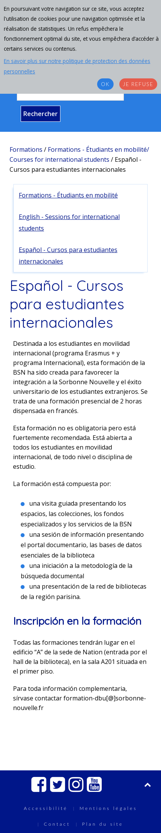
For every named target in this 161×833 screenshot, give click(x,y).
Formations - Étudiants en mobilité (68, 195)
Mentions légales (108, 808)
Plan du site (103, 824)
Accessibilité (46, 808)
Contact (57, 824)
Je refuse (138, 84)
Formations (26, 149)
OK (105, 84)
